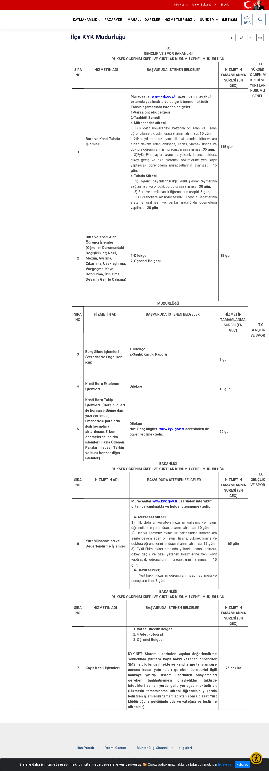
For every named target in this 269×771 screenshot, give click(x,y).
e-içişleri (185, 748)
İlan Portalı (85, 748)
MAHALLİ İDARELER (144, 20)
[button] (250, 37)
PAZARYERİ (114, 20)
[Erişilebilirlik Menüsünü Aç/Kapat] (256, 758)
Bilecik (225, 4)
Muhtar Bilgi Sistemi (152, 748)
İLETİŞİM (229, 20)
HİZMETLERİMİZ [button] (179, 20)
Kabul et (242, 764)
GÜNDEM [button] (207, 20)
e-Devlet (179, 4)
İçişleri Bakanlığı (202, 4)
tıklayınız (225, 764)
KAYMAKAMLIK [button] (85, 20)
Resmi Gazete (115, 748)
